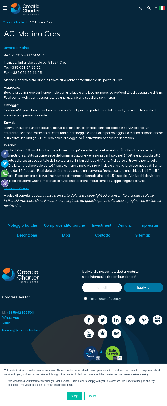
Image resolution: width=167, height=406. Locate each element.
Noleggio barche (22, 225)
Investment (101, 225)
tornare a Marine (16, 47)
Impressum (149, 225)
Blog (66, 235)
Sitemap (142, 235)
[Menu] (4, 9)
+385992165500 (20, 312)
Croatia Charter (14, 22)
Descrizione (27, 235)
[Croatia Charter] (25, 9)
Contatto (102, 235)
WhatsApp (10, 317)
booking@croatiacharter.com (23, 330)
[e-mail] (102, 287)
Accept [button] (74, 396)
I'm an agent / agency (102, 299)
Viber (6, 322)
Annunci (125, 225)
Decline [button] (92, 396)
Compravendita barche (64, 225)
